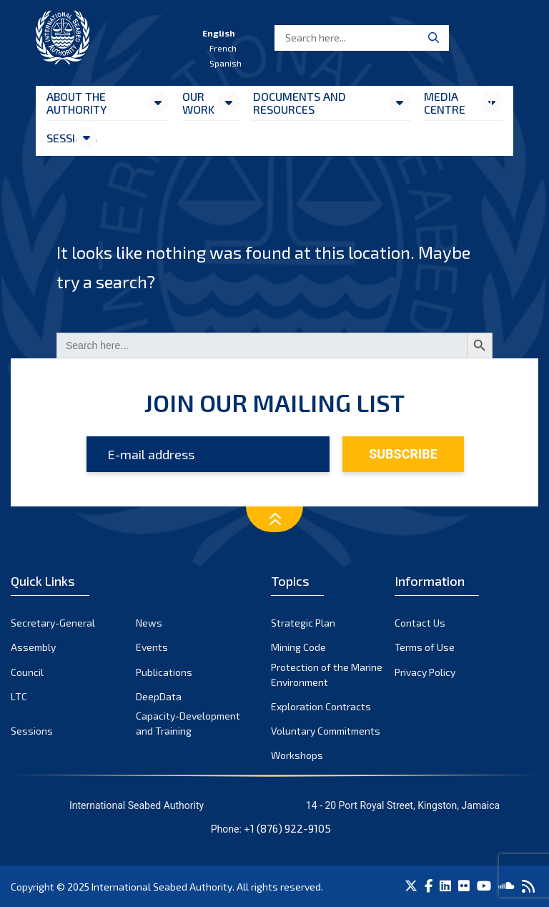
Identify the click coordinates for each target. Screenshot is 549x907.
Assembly (33, 647)
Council (27, 672)
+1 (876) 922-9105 (287, 828)
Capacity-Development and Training (188, 723)
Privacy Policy (425, 672)
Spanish (225, 63)
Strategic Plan (303, 623)
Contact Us (420, 623)
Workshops (297, 755)
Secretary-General (53, 623)
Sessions (60, 137)
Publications (164, 672)
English (218, 33)
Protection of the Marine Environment (326, 674)
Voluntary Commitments (325, 731)
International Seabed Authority (162, 887)
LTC (19, 696)
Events (152, 647)
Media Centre (444, 102)
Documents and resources (299, 102)
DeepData (159, 696)
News (149, 623)
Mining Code (298, 647)
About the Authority (76, 102)
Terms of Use (425, 647)
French (223, 48)
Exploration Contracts (321, 706)
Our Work (198, 102)
